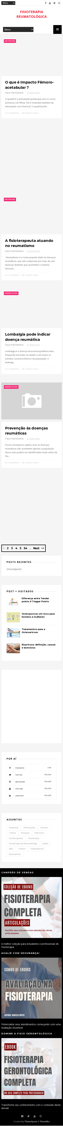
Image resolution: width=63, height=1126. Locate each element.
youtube (29, 789)
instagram (29, 782)
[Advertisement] (31, 158)
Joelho (46, 843)
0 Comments (12, 113)
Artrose (10, 41)
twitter (29, 775)
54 (25, 548)
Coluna (12, 833)
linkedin (29, 795)
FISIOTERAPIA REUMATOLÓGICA (31, 14)
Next (36, 548)
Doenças (25, 833)
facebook (29, 768)
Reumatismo (15, 854)
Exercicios (11, 293)
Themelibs (45, 1121)
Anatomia (13, 828)
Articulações (29, 828)
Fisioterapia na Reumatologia (23, 843)
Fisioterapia (33, 838)
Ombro (22, 849)
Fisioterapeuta (16, 838)
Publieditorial (37, 849)
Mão (11, 849)
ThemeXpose (31, 1121)
